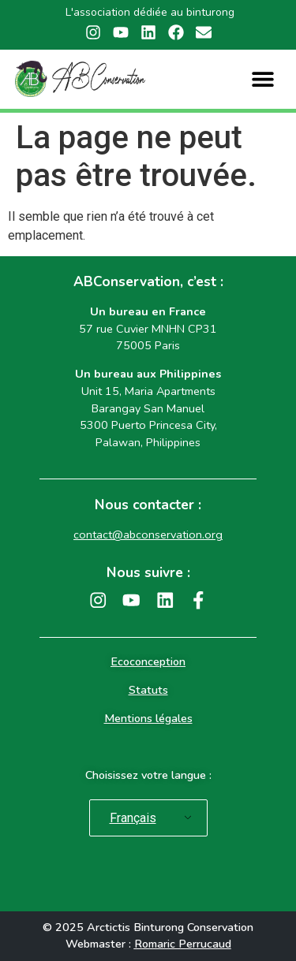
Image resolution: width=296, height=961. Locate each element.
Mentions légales (148, 718)
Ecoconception (148, 661)
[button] (263, 79)
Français (133, 817)
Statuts (148, 690)
